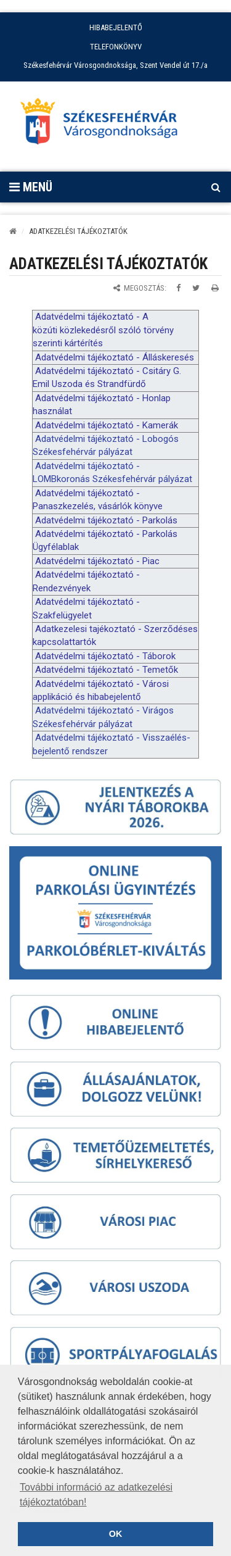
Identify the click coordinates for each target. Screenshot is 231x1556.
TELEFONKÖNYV (116, 46)
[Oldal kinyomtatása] (215, 288)
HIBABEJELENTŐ (115, 27)
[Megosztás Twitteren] (196, 288)
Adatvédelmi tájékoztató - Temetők (106, 669)
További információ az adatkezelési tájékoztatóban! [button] (96, 1494)
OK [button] (116, 1534)
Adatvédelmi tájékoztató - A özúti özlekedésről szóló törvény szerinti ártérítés (103, 330)
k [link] (35, 330)
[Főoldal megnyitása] (104, 124)
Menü (30, 187)
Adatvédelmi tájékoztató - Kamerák (106, 425)
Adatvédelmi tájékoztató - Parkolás (106, 520)
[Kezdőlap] (13, 231)
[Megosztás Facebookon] (178, 288)
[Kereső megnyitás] (215, 187)
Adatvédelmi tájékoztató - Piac (97, 561)
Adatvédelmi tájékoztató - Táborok (105, 656)
